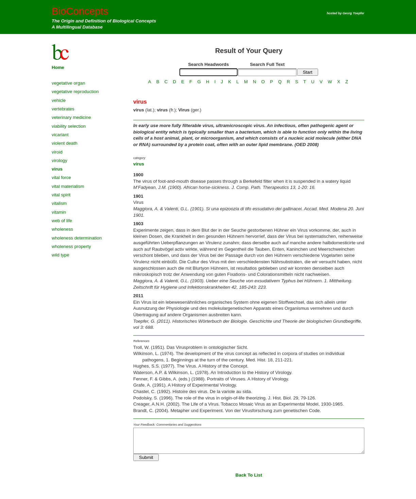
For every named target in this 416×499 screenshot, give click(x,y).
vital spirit (61, 194)
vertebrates (63, 108)
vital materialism (68, 186)
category (139, 158)
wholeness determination (77, 237)
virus (57, 169)
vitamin (59, 212)
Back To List (249, 475)
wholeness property (71, 246)
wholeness (62, 229)
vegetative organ (68, 83)
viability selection (69, 126)
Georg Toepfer (353, 13)
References (141, 341)
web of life (62, 220)
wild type (60, 254)
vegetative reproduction (75, 91)
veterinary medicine (71, 117)
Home (58, 67)
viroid (57, 152)
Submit (146, 457)
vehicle (59, 100)
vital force (61, 177)
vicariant (60, 134)
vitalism (59, 203)
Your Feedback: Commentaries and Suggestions (167, 424)
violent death (64, 143)
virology (59, 160)
